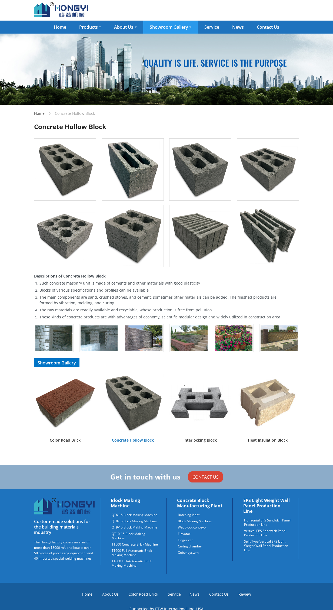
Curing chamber (190, 546)
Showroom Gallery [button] (169, 27)
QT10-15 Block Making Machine (128, 536)
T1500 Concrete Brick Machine (135, 544)
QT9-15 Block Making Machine (134, 527)
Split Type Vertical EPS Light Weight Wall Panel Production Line (266, 545)
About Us (110, 594)
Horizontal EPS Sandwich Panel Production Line (267, 522)
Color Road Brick (65, 440)
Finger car (185, 540)
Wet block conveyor (192, 527)
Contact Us (268, 27)
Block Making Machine (125, 503)
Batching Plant (188, 515)
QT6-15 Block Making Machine (134, 515)
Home (60, 27)
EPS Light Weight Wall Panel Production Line (266, 505)
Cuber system (188, 552)
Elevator (184, 534)
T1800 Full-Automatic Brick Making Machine (132, 563)
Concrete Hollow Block (133, 440)
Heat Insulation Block (268, 440)
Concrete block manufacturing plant (199, 503)
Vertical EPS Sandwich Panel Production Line (265, 533)
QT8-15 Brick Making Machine (134, 521)
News (238, 27)
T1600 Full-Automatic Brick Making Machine (132, 553)
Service (211, 27)
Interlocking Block (200, 440)
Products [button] (88, 27)
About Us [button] (123, 27)
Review (244, 594)
